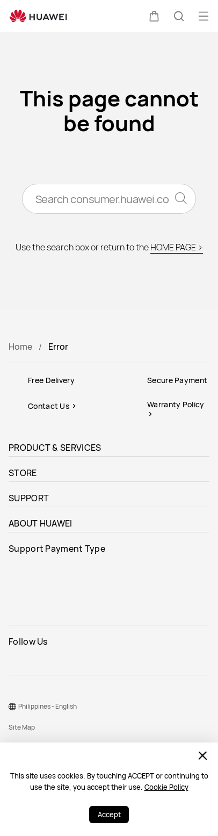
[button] (154, 16)
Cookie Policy (166, 787)
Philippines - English (47, 706)
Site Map (22, 727)
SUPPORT (29, 498)
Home (20, 346)
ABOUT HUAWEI (40, 523)
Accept (109, 814)
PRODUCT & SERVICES (55, 447)
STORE (23, 472)
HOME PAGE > (176, 247)
